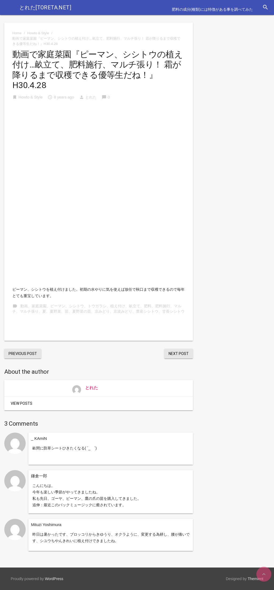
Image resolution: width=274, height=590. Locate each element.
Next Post (179, 353)
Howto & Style (38, 33)
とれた (91, 97)
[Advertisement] (98, 145)
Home (17, 33)
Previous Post (23, 353)
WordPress (54, 579)
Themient (255, 579)
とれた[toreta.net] (45, 7)
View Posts (21, 403)
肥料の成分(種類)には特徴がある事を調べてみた (212, 9)
